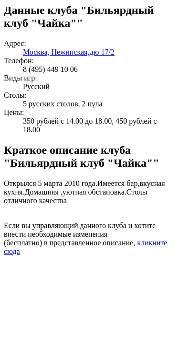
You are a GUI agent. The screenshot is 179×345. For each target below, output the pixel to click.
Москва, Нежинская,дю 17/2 (69, 52)
